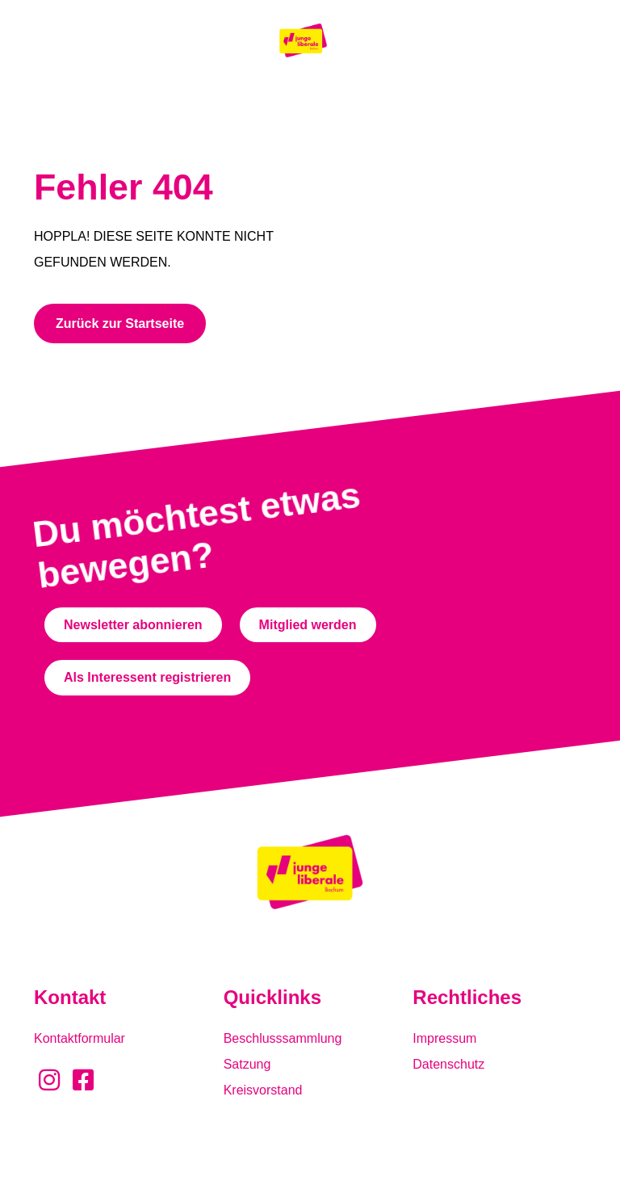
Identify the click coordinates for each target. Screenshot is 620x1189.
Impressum (444, 1038)
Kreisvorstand (263, 1090)
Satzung (247, 1064)
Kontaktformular (79, 1038)
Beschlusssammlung (283, 1038)
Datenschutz (448, 1064)
